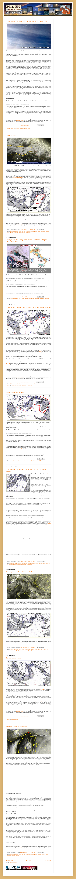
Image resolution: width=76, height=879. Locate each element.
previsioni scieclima (22, 650)
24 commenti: (32, 716)
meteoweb (43, 231)
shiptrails (17, 855)
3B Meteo (12, 231)
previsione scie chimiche (11, 128)
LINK (21, 448)
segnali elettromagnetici (43, 704)
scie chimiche (29, 564)
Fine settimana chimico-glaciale (16, 726)
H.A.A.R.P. (8, 363)
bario (14, 177)
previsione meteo (15, 232)
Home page (28, 860)
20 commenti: (32, 647)
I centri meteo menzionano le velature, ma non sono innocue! (26, 21)
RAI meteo (21, 232)
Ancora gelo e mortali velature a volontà (19, 572)
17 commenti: (33, 296)
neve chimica (14, 564)
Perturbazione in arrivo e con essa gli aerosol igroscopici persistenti (28, 307)
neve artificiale (9, 564)
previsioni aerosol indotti (20, 128)
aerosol (23, 298)
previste (40, 351)
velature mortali (12, 462)
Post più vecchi (48, 860)
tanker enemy (27, 128)
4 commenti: (32, 229)
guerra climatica (34, 383)
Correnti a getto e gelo (13, 658)
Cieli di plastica (11, 135)
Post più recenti (9, 860)
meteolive (39, 231)
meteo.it (35, 231)
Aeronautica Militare (19, 120)
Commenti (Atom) (13, 862)
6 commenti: (33, 458)
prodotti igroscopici (39, 701)
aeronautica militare (17, 231)
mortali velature (40, 649)
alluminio (17, 177)
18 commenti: (32, 125)
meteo (32, 231)
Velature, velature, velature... (15, 392)
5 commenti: (33, 561)
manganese (21, 177)
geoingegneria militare (32, 563)
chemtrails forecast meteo (26, 231)
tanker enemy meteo (26, 232)
